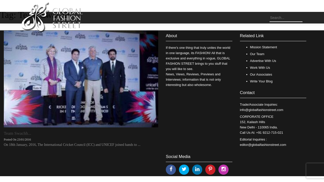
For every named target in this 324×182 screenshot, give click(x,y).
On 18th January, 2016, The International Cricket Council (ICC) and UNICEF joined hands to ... (72, 145)
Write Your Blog (261, 81)
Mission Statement (263, 47)
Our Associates (261, 74)
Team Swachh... (17, 133)
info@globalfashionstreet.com (261, 110)
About (171, 35)
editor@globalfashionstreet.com (263, 145)
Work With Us (260, 68)
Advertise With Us (263, 61)
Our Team (257, 54)
